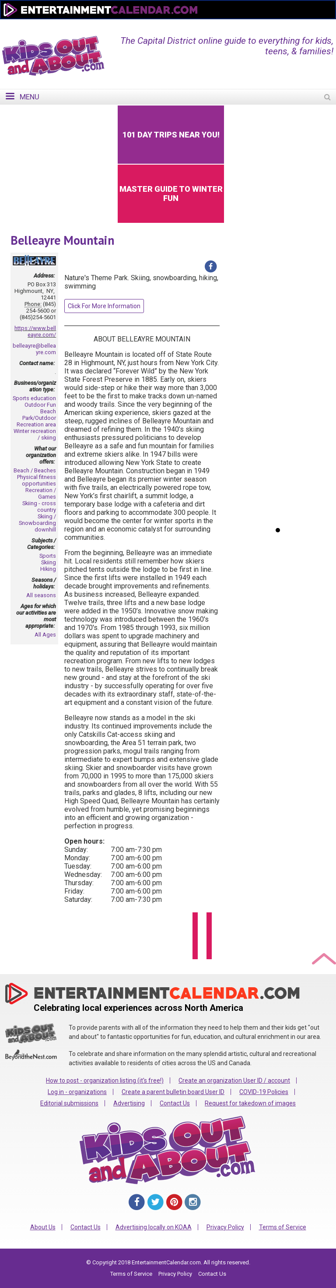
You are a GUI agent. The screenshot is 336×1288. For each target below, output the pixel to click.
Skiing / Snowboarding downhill (37, 523)
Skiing (48, 562)
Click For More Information (104, 306)
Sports (47, 556)
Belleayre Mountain (62, 240)
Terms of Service (282, 1227)
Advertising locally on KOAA (154, 1227)
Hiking (48, 569)
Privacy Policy (225, 1227)
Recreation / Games (40, 493)
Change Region (227, 24)
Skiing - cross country (39, 506)
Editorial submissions (69, 1103)
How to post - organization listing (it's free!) (105, 1080)
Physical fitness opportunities (36, 480)
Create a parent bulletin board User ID (173, 1091)
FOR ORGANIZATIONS (292, 24)
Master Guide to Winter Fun (171, 193)
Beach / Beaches (35, 470)
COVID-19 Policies (263, 1091)
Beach (48, 411)
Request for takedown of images (250, 1103)
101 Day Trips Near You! (171, 134)
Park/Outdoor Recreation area (36, 421)
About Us (43, 1227)
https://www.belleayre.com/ (35, 331)
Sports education (34, 398)
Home (183, 24)
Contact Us (175, 1103)
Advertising (129, 1103)
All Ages (45, 634)
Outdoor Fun (40, 404)
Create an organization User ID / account (234, 1080)
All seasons (41, 595)
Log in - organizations (77, 1091)
